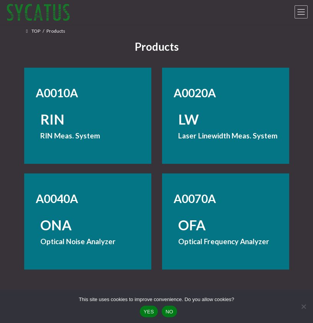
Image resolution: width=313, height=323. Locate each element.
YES (149, 312)
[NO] (303, 306)
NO (169, 312)
